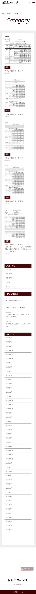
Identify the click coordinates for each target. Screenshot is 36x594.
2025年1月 (9, 397)
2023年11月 (9, 456)
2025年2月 (9, 393)
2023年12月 (9, 452)
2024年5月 (9, 431)
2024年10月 (9, 410)
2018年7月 (9, 531)
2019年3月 (9, 523)
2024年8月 (9, 418)
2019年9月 (9, 502)
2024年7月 (9, 422)
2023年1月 (9, 498)
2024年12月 (9, 402)
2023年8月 (9, 468)
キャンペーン (10, 287)
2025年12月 (9, 351)
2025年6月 (9, 376)
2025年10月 (9, 360)
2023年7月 (9, 473)
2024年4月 (9, 435)
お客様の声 (9, 275)
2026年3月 (9, 339)
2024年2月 (9, 443)
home (3, 13)
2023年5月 (9, 481)
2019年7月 (9, 506)
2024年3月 (9, 439)
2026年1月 (9, 347)
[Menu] (33, 2)
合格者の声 (9, 279)
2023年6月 (9, 477)
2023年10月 (9, 460)
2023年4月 (9, 485)
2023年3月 (9, 489)
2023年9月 (9, 464)
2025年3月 (9, 389)
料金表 (8, 283)
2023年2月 (9, 493)
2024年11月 (9, 406)
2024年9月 (9, 414)
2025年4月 (9, 385)
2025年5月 (9, 381)
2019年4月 (9, 518)
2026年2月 (9, 343)
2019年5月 (9, 514)
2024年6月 (9, 427)
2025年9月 (9, 364)
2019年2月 (9, 527)
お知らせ (8, 271)
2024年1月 (9, 447)
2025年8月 (9, 368)
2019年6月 (9, 510)
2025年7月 (9, 372)
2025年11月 (9, 356)
